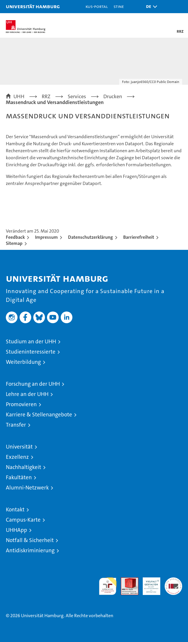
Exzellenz (17, 457)
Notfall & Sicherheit (30, 540)
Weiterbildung (23, 362)
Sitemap (14, 243)
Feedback (15, 237)
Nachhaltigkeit (23, 467)
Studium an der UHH (31, 341)
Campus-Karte (23, 519)
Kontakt (15, 509)
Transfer (16, 424)
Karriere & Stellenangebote (39, 414)
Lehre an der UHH (27, 394)
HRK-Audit (148, 583)
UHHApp (16, 530)
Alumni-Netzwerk (27, 487)
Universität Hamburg (33, 6)
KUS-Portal (97, 6)
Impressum (46, 237)
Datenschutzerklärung (90, 237)
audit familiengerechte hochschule (107, 586)
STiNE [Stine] (119, 6)
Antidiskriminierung (30, 550)
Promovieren (21, 404)
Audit (126, 580)
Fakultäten (19, 477)
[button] (150, 6)
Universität (19, 446)
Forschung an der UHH (33, 383)
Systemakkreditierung (173, 580)
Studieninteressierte (30, 351)
